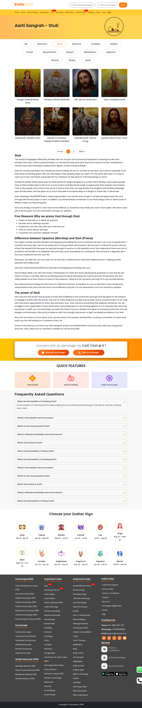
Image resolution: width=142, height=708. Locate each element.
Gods (46, 640)
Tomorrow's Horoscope (25, 636)
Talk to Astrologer (106, 5)
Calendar (91, 12)
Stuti (59, 44)
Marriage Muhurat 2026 (25, 666)
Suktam (111, 52)
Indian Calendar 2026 (53, 602)
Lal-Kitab (77, 682)
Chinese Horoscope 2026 (26, 615)
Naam (70, 52)
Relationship (49, 623)
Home (17, 12)
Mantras (47, 686)
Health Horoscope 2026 (25, 598)
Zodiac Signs (78, 670)
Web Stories (78, 653)
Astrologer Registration (112, 606)
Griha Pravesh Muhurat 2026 (27, 670)
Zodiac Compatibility (82, 632)
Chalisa (95, 44)
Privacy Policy (107, 589)
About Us (106, 601)
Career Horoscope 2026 (25, 602)
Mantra (76, 44)
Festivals (48, 632)
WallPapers (78, 661)
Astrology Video (80, 686)
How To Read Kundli (81, 615)
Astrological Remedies (54, 665)
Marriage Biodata (80, 623)
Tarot (104, 12)
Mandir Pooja (81, 11)
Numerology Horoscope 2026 (28, 619)
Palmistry (48, 649)
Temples (48, 644)
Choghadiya (49, 653)
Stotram (42, 44)
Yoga (75, 636)
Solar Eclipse (49, 594)
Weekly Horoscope (23, 644)
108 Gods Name (80, 691)
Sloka (72, 60)
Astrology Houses (80, 628)
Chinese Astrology (52, 611)
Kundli (23, 12)
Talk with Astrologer (81, 598)
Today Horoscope (23, 632)
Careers (105, 597)
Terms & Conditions (110, 593)
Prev (60, 151)
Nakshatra (48, 682)
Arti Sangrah (78, 657)
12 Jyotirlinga (49, 690)
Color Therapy (79, 640)
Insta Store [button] (69, 12)
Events (105, 610)
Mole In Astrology (80, 674)
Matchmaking (32, 12)
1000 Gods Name (80, 695)
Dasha (76, 678)
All (25, 44)
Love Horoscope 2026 (24, 594)
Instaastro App (79, 594)
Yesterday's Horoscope (25, 640)
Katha (114, 44)
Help (104, 614)
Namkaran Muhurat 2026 (26, 674)
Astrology (48, 636)
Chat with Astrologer (81, 5)
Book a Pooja (78, 590)
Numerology (49, 619)
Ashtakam (90, 52)
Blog (98, 12)
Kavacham (49, 52)
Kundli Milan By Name (82, 585)
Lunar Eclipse (49, 598)
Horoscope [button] (44, 12)
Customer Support (110, 585)
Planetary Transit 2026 (53, 673)
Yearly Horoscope (23, 653)
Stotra (55, 60)
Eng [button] (109, 12)
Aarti (88, 60)
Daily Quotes (78, 665)
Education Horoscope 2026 (27, 610)
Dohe (29, 52)
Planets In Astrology (52, 678)
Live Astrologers (80, 602)
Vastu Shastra (50, 669)
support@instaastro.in (116, 633)
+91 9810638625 (113, 629)
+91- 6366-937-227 (116, 625)
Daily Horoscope (80, 607)
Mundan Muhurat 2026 (25, 678)
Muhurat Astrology (52, 615)
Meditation (77, 644)
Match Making (79, 619)
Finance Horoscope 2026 (26, 606)
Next (82, 151)
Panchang (59, 12)
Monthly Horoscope (23, 649)
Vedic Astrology (51, 607)
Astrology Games (52, 589)
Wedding (48, 628)
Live (52, 11)
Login (123, 5)
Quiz (46, 585)
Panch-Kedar (50, 694)
